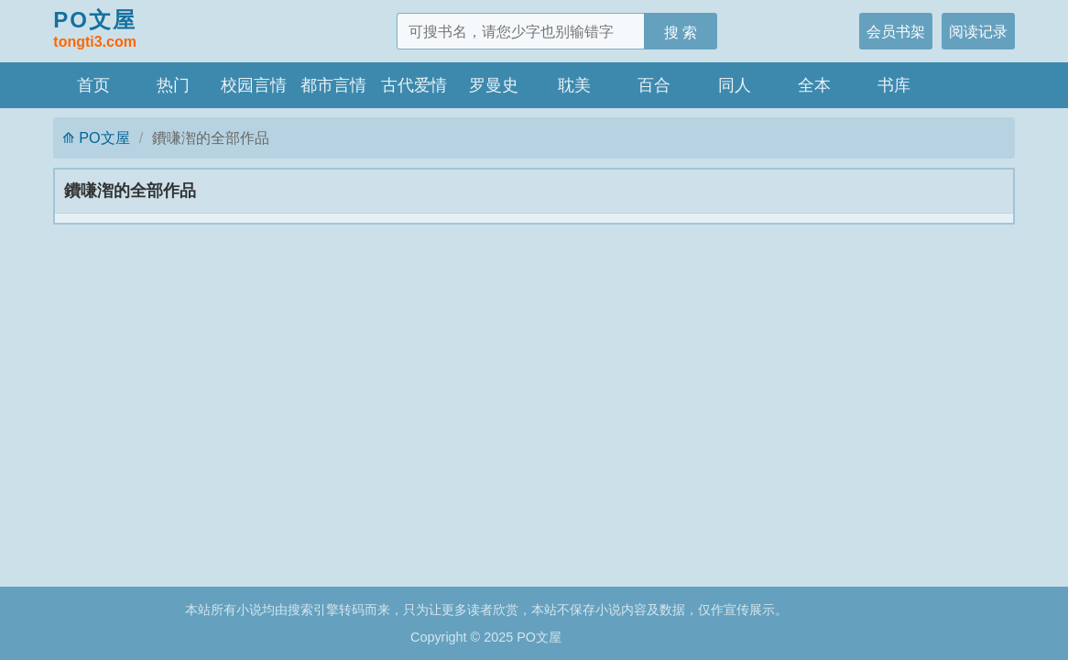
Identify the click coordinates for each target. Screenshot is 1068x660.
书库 (893, 85)
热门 (173, 85)
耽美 (574, 85)
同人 (734, 85)
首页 (93, 85)
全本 (814, 85)
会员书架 (895, 31)
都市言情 (333, 85)
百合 (654, 85)
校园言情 (254, 85)
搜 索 (681, 32)
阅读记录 (978, 31)
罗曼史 (493, 85)
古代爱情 (414, 85)
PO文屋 (94, 30)
